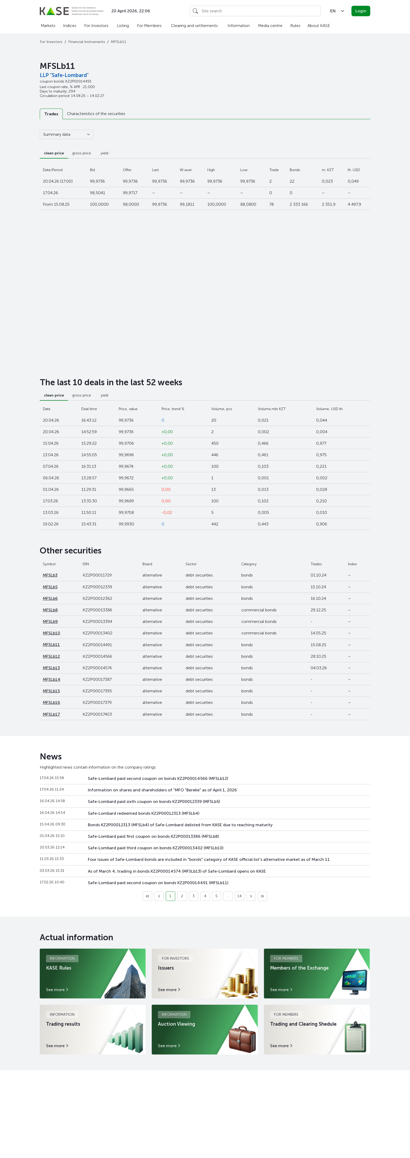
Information (238, 25)
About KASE (319, 25)
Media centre (270, 25)
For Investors (96, 25)
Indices (69, 25)
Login (360, 10)
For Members (149, 25)
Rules (295, 25)
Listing (123, 25)
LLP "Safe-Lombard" (64, 75)
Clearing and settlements (194, 25)
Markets (48, 25)
